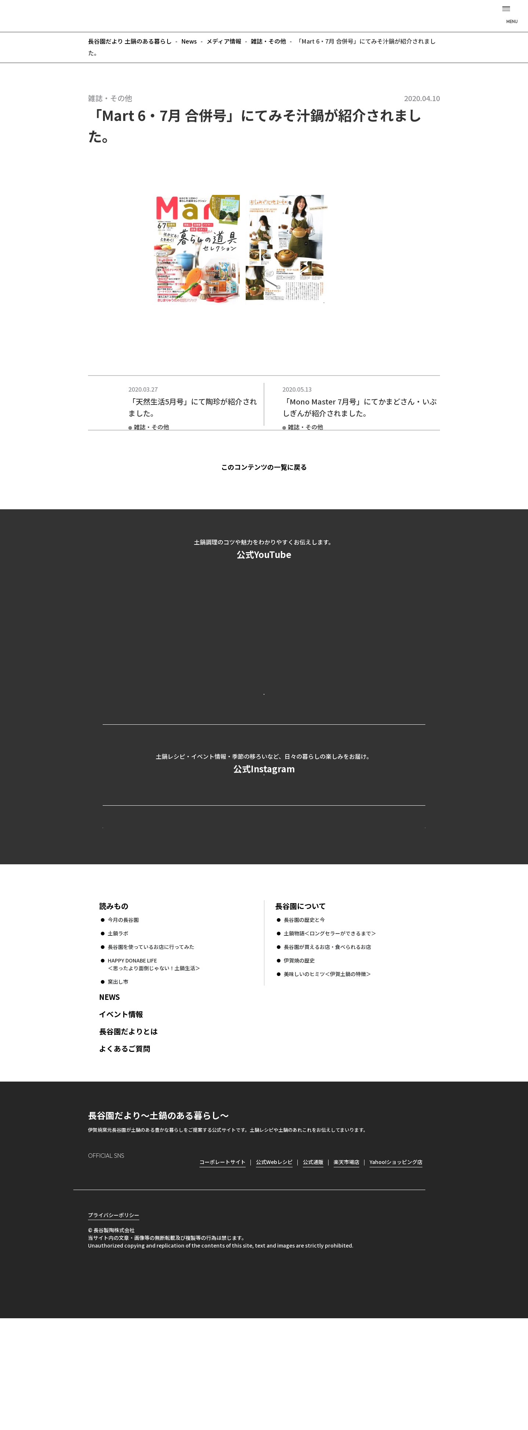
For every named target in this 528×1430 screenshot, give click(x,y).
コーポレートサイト (361, 912)
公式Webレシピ (193, 912)
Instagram (94, 1272)
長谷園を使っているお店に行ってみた (151, 1045)
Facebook (114, 1272)
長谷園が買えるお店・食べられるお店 (327, 1045)
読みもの (113, 1004)
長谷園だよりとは (128, 1130)
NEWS (109, 1095)
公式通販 (313, 1260)
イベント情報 (121, 1113)
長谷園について (300, 1004)
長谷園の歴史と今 (304, 1018)
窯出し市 (118, 1080)
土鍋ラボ (118, 1032)
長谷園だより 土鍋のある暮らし (264, 15)
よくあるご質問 (124, 1147)
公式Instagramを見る (264, 836)
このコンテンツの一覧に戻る (277, 467)
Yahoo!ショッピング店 (396, 1260)
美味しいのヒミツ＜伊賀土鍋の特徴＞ (327, 1072)
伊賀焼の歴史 (299, 1059)
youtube (156, 1273)
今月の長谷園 (123, 1018)
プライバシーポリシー (113, 1326)
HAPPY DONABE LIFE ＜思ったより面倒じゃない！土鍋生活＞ (154, 1063)
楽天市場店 (346, 1260)
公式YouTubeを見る (264, 723)
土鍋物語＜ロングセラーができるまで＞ (330, 1032)
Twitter (135, 1273)
